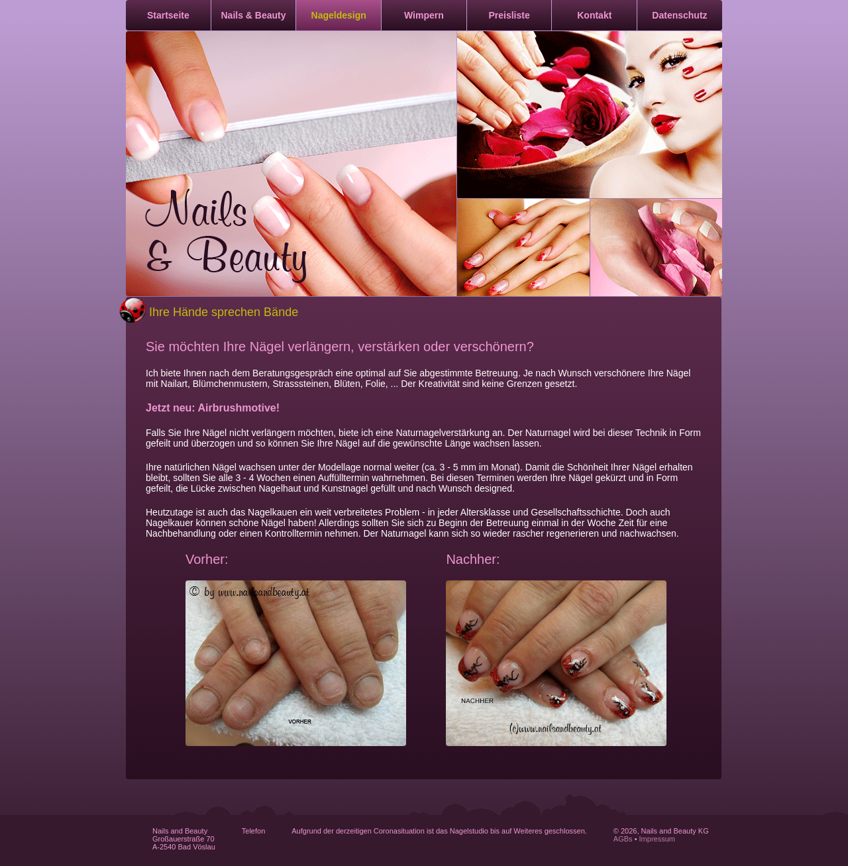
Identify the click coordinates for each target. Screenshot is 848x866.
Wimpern (424, 15)
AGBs (623, 839)
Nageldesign (338, 15)
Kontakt (594, 15)
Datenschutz (679, 15)
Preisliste (508, 15)
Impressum (657, 839)
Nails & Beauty (253, 15)
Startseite (168, 15)
